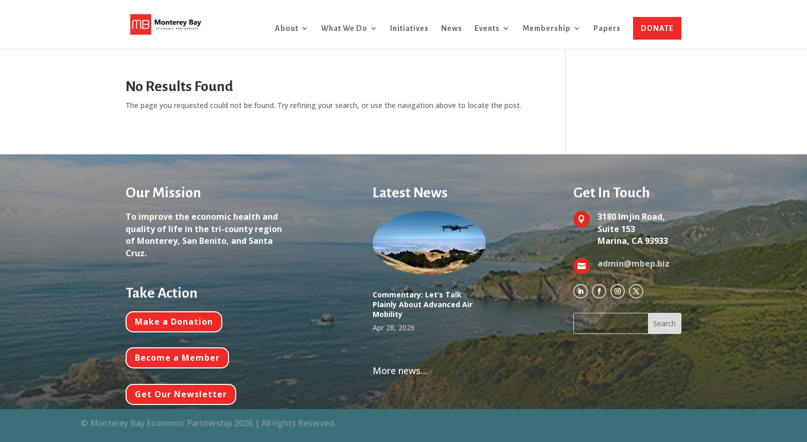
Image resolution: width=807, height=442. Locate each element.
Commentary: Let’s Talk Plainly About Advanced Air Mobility (422, 304)
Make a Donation (174, 321)
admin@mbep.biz (634, 263)
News (451, 28)
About (287, 28)
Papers (607, 28)
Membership (546, 28)
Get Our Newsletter (181, 394)
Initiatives (409, 28)
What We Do (344, 28)
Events (487, 28)
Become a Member (177, 357)
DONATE (657, 28)
